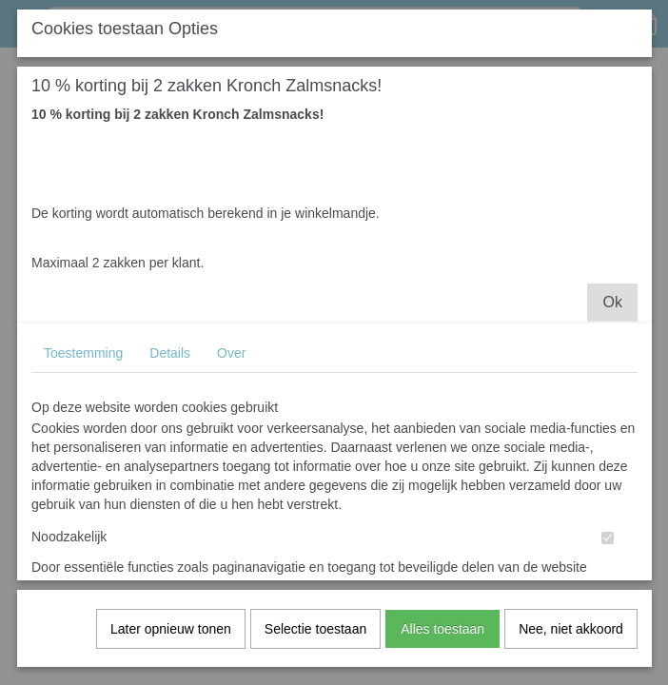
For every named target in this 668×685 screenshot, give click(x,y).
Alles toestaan (442, 644)
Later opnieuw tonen (170, 644)
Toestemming (83, 368)
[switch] (607, 553)
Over (231, 368)
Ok (611, 317)
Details (169, 368)
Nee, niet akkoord (571, 644)
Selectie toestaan (315, 644)
